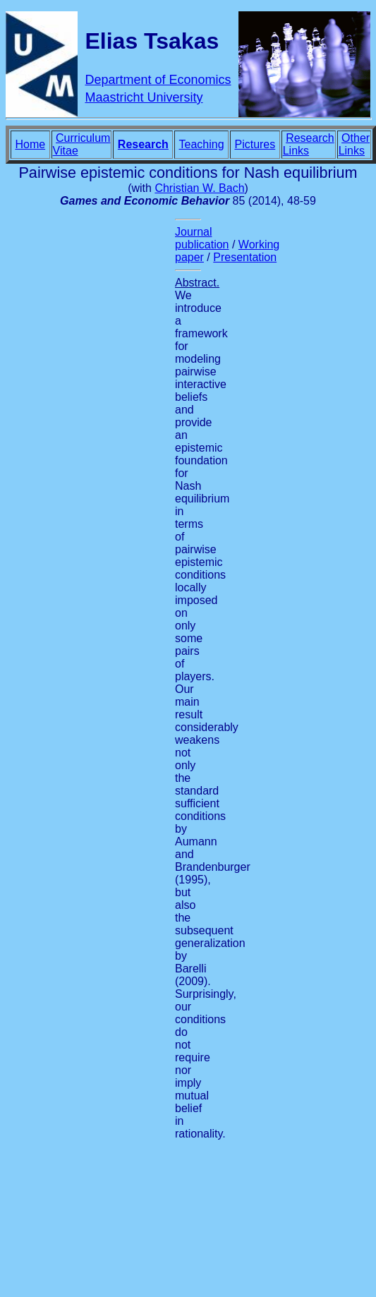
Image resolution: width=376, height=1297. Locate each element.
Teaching (201, 144)
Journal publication (202, 238)
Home (30, 144)
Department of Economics (158, 80)
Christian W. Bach (199, 188)
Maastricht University (143, 97)
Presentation (245, 257)
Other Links (354, 144)
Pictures (254, 144)
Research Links (308, 144)
